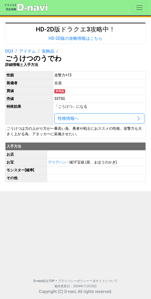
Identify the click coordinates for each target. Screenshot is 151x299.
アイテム (27, 51)
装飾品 (48, 51)
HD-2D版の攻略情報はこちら (75, 38)
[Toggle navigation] (139, 7)
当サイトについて (105, 281)
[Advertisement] (75, 232)
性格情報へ (99, 118)
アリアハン (57, 162)
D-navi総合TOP (44, 281)
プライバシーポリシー (73, 281)
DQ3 (9, 51)
